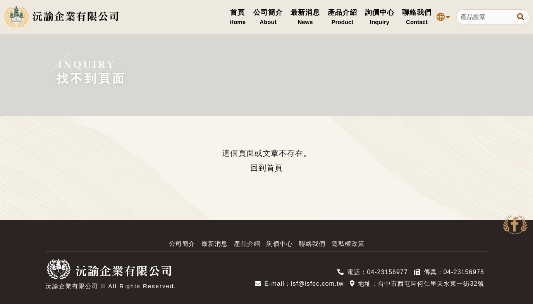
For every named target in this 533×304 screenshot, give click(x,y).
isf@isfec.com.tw (317, 283)
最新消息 (214, 243)
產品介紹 (247, 243)
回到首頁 (266, 168)
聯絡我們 (312, 243)
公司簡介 (182, 243)
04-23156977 (387, 272)
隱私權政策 (348, 243)
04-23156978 (464, 272)
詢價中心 (279, 243)
